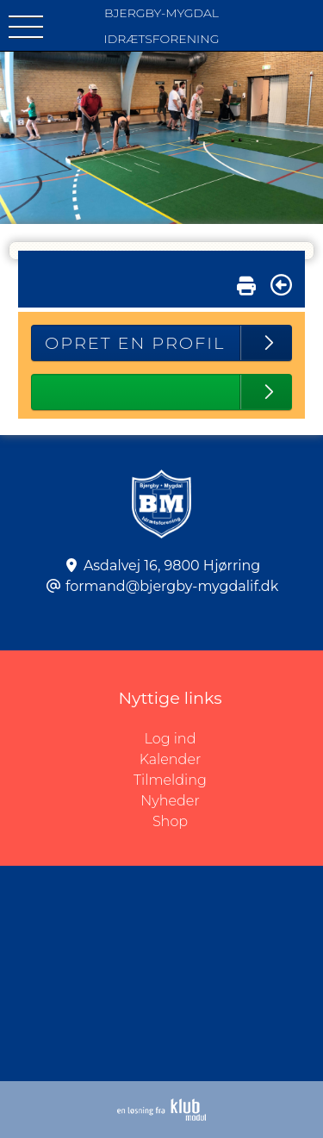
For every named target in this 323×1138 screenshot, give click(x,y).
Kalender (171, 759)
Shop (170, 821)
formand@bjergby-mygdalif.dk (171, 586)
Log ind (234, 739)
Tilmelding (170, 780)
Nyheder (169, 801)
